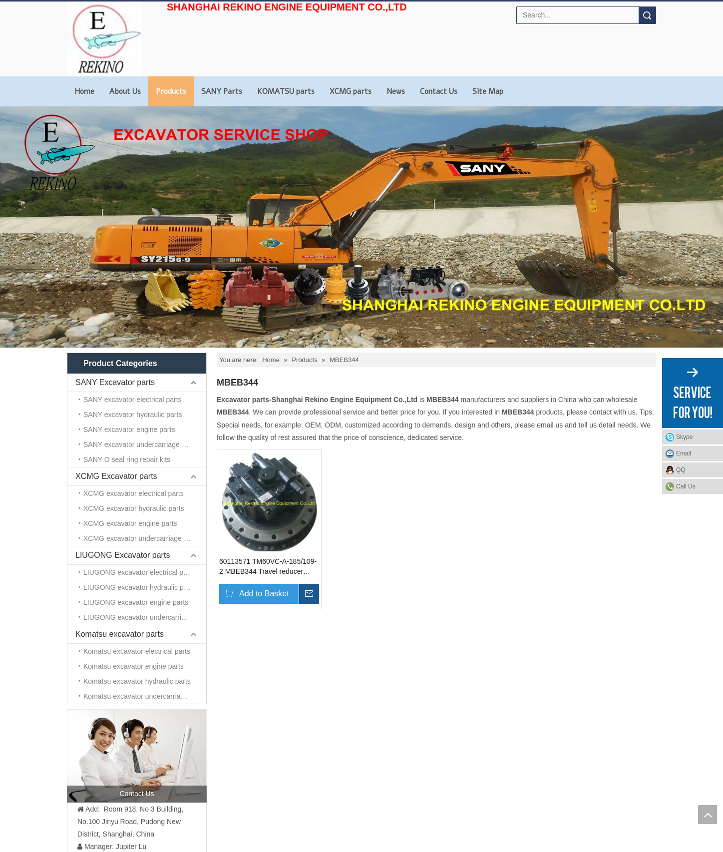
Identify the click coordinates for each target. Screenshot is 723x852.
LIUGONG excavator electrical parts (139, 572)
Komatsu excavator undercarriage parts (144, 696)
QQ (681, 469)
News (395, 91)
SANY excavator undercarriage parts (140, 444)
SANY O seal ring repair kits (126, 459)
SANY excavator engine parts (129, 429)
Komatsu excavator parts (119, 634)
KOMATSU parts (286, 91)
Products (171, 91)
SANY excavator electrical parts (132, 400)
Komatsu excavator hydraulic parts (137, 681)
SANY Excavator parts (115, 382)
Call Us (686, 486)
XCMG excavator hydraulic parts (133, 508)
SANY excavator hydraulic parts (132, 415)
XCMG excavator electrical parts (133, 493)
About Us (125, 91)
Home (84, 91)
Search (647, 15)
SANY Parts (221, 91)
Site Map (487, 91)
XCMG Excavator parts (116, 476)
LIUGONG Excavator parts (122, 555)
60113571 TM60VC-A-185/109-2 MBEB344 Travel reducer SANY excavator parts (268, 566)
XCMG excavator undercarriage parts (141, 538)
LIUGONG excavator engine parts (135, 602)
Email (683, 453)
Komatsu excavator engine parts (133, 666)
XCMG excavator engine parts (130, 523)
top (707, 814)
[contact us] (137, 755)
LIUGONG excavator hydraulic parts (139, 587)
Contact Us (438, 91)
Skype (684, 436)
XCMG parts (350, 91)
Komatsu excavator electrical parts (136, 651)
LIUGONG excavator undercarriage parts (144, 617)
